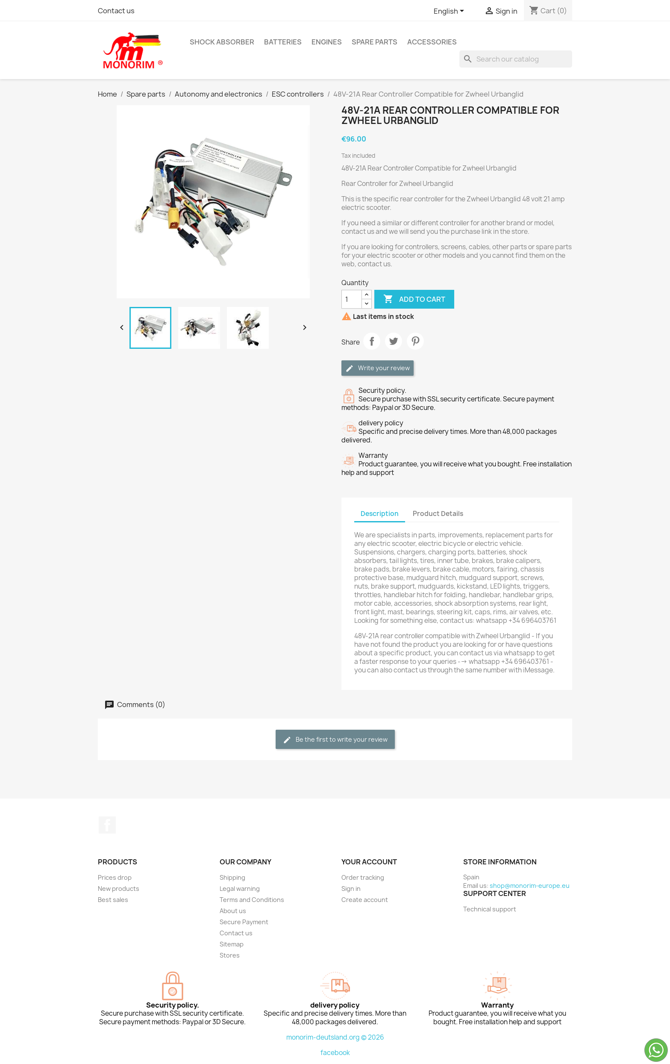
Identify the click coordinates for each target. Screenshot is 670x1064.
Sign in (351, 888)
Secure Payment (244, 922)
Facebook (107, 825)
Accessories (432, 42)
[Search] (515, 59)
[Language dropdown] (450, 11)
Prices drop (115, 877)
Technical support (489, 909)
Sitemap (232, 944)
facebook (335, 1052)
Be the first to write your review (335, 739)
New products (118, 888)
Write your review (377, 368)
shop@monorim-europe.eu (530, 885)
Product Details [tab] (438, 513)
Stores (230, 955)
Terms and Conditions (252, 900)
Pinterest (415, 341)
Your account (369, 862)
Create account (364, 900)
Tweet (393, 341)
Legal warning (240, 888)
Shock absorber (222, 42)
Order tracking (362, 877)
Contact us (116, 10)
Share (371, 341)
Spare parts (374, 42)
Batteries (283, 42)
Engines (326, 42)
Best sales (113, 900)
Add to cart (414, 299)
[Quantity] (351, 299)
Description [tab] (380, 513)
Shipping (232, 877)
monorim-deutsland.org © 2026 (335, 1037)
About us (233, 911)
